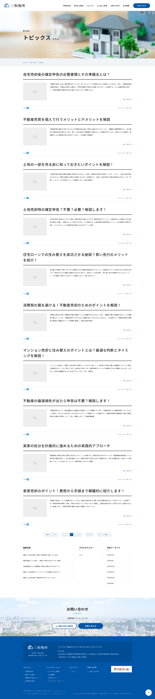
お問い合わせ (141, 6)
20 (87, 534)
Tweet (24, 108)
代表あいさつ (53, 678)
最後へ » (107, 534)
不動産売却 (67, 5)
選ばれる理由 (79, 5)
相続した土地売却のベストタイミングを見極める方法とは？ (41, 572)
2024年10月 (110, 578)
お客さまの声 (115, 5)
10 (79, 534)
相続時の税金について (33, 678)
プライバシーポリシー (56, 681)
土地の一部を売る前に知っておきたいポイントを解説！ (68, 164)
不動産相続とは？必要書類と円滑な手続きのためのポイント (41, 566)
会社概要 (126, 5)
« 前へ (54, 534)
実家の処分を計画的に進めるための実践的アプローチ (66, 445)
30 (91, 534)
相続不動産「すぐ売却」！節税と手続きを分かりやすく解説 (41, 561)
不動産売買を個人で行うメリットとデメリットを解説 (66, 119)
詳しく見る (127, 99)
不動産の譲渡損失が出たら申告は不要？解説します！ (66, 400)
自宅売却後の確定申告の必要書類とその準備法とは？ (66, 74)
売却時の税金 (30, 681)
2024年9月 (110, 583)
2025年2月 (110, 555)
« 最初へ (48, 534)
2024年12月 (110, 566)
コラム (130, 108)
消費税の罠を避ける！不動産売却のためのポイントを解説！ (72, 304)
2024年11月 (110, 572)
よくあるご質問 (102, 5)
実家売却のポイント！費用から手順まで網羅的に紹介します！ (74, 490)
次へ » (100, 534)
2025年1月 (110, 561)
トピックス (90, 5)
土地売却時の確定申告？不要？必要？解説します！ (65, 209)
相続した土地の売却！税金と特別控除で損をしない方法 (40, 555)
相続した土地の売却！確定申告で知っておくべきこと (39, 578)
